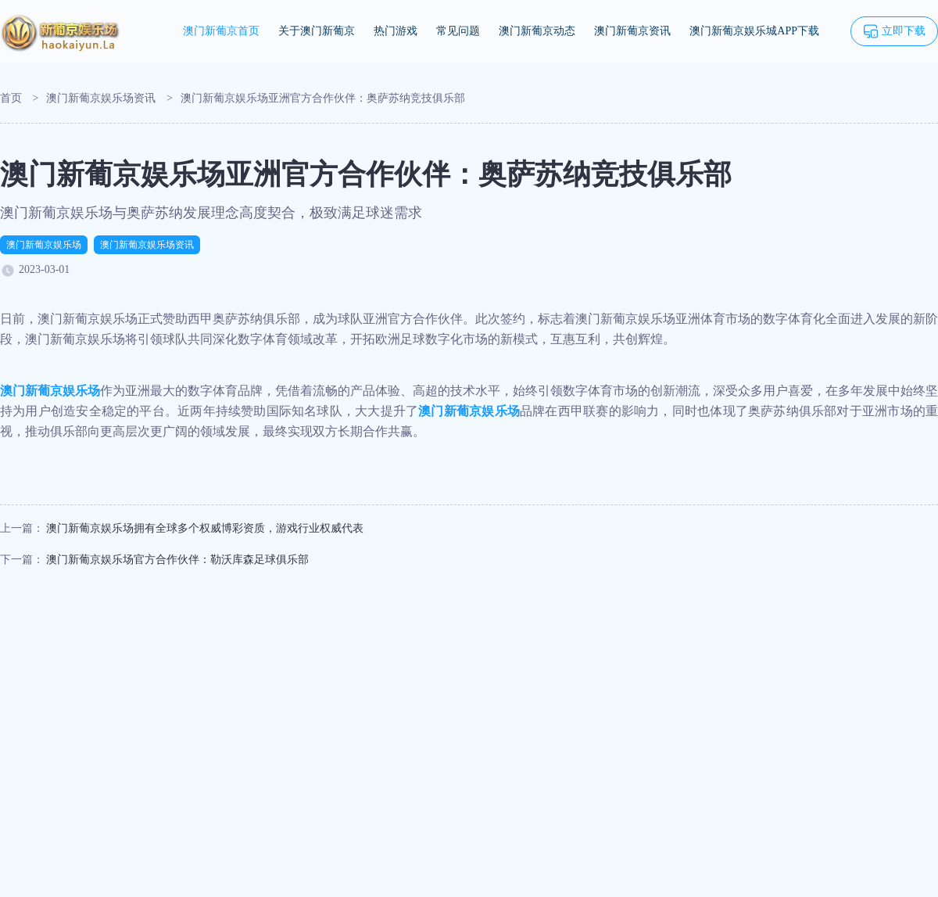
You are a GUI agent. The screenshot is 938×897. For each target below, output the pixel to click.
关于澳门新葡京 (316, 31)
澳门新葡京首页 (221, 31)
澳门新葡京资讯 (632, 31)
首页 (11, 98)
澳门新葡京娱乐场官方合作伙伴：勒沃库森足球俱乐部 (177, 559)
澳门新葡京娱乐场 (43, 244)
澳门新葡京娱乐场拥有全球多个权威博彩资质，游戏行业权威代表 (204, 528)
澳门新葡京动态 (537, 31)
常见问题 (458, 31)
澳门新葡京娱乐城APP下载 (754, 31)
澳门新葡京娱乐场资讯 (101, 98)
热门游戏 (395, 31)
